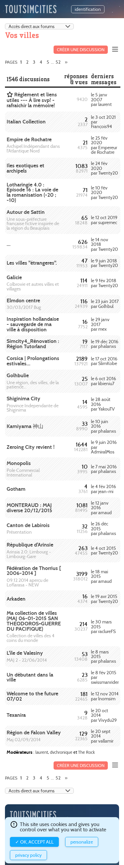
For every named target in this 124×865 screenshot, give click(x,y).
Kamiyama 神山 (25, 426)
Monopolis (19, 463)
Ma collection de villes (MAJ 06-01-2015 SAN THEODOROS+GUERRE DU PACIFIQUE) (34, 621)
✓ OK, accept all (34, 842)
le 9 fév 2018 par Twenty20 (104, 283)
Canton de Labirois (28, 525)
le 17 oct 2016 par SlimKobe (104, 361)
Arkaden (16, 599)
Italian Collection (26, 121)
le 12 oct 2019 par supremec (104, 220)
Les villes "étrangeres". (32, 263)
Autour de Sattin (26, 212)
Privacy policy (28, 855)
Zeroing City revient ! (31, 447)
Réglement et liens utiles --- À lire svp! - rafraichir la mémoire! (32, 100)
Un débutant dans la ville (30, 677)
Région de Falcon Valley (34, 732)
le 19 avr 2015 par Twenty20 (104, 598)
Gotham (16, 489)
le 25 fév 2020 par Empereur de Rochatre (104, 145)
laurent (41, 752)
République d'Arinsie (30, 545)
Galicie (14, 277)
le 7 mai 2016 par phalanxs (104, 469)
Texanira (16, 715)
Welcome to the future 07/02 (32, 696)
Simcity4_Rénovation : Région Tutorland (33, 343)
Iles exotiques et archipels (25, 168)
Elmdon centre (23, 300)
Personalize (81, 842)
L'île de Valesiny (25, 653)
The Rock (86, 752)
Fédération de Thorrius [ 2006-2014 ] (34, 571)
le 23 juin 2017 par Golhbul (105, 303)
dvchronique (61, 752)
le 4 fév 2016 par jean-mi (103, 488)
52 (58, 62)
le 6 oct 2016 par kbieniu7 (103, 381)
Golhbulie (18, 375)
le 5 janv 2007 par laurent (101, 99)
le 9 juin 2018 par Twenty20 (104, 263)
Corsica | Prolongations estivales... (33, 361)
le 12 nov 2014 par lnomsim (105, 696)
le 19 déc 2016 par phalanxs (104, 344)
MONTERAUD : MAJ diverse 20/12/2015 (29, 508)
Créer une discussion (80, 49)
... (9, 244)
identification (88, 9)
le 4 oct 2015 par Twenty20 (104, 550)
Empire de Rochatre (29, 139)
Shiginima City (23, 398)
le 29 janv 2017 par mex (100, 324)
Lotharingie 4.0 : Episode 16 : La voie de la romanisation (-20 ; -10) (32, 193)
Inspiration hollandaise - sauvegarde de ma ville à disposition (33, 324)
